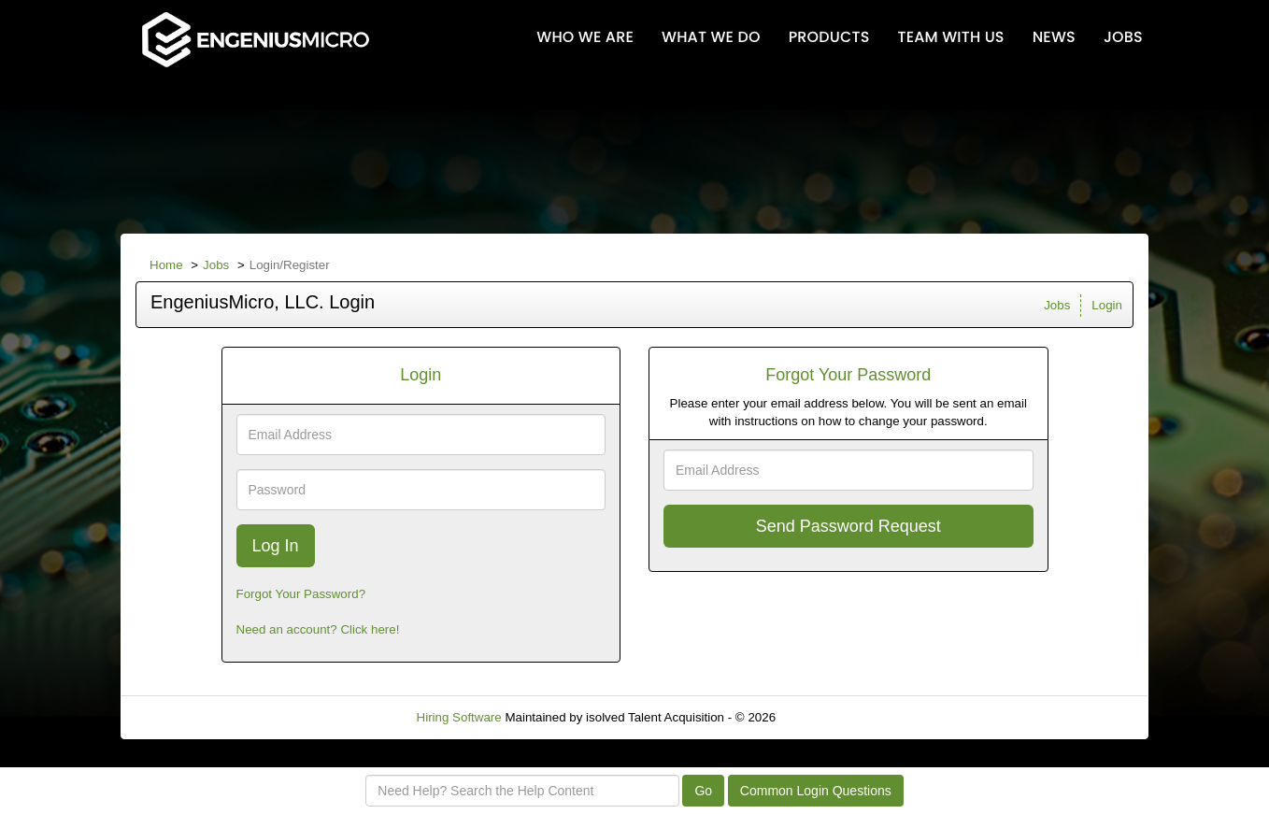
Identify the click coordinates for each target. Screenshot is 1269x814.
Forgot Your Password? (301, 594)
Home (166, 265)
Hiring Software (459, 717)
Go (703, 790)
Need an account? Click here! (318, 629)
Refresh (831, 717)
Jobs (216, 265)
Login (1106, 305)
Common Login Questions (815, 790)
